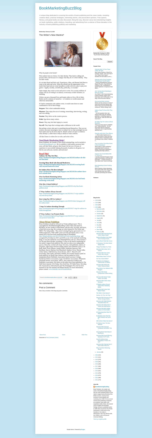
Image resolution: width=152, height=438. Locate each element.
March (98, 229)
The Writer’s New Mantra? (103, 293)
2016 (96, 368)
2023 (96, 207)
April (98, 227)
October (99, 213)
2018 (96, 364)
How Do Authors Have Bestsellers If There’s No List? (103, 341)
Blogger (83, 429)
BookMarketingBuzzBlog (60, 8)
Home (63, 334)
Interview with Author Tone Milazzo (104, 133)
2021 (96, 357)
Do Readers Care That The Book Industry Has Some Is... (103, 317)
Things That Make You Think (103, 247)
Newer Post (43, 334)
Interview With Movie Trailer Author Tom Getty (103, 277)
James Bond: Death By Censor (104, 241)
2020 (96, 359)
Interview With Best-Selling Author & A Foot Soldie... (103, 309)
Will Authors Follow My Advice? (104, 321)
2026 (96, 200)
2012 (96, 377)
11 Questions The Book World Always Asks (104, 244)
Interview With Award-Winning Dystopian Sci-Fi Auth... (104, 336)
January (99, 352)
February (99, 231)
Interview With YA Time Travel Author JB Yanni (102, 70)
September (100, 216)
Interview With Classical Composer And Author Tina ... (104, 328)
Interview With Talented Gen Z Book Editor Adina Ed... (104, 345)
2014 (96, 373)
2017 (96, 366)
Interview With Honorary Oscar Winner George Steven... (104, 298)
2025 (96, 202)
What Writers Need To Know (103, 256)
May (98, 225)
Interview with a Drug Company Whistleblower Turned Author (103, 80)
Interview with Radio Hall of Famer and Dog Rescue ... (103, 305)
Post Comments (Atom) (52, 337)
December (99, 209)
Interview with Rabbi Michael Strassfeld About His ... (103, 302)
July (98, 220)
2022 (96, 355)
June (98, 222)
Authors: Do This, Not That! (103, 295)
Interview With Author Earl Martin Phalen (103, 290)
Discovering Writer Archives (102, 101)
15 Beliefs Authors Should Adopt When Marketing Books (103, 286)
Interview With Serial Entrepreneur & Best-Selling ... (104, 273)
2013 (96, 375)
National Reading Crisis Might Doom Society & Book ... (104, 238)
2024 (96, 205)
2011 (96, 380)
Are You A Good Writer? (102, 258)
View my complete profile (99, 419)
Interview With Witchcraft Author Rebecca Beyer (103, 265)
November (99, 211)
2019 (96, 361)
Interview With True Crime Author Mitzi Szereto (103, 253)
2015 (96, 370)
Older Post (84, 334)
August (99, 218)
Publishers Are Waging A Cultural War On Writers (103, 261)
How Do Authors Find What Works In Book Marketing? (104, 144)
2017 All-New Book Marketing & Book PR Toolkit (103, 91)
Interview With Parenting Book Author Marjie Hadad (104, 234)
